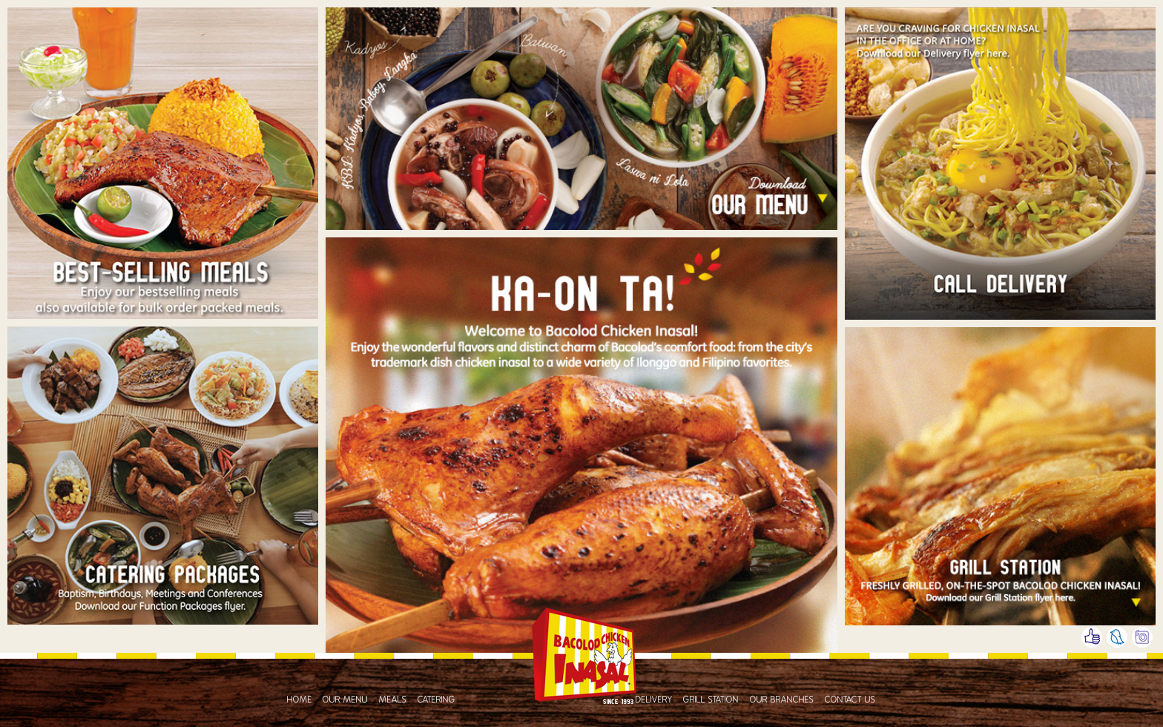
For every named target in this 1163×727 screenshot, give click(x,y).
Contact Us (850, 699)
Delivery (654, 699)
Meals (393, 699)
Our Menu (345, 699)
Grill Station (711, 699)
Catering (436, 699)
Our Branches (782, 699)
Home (299, 699)
